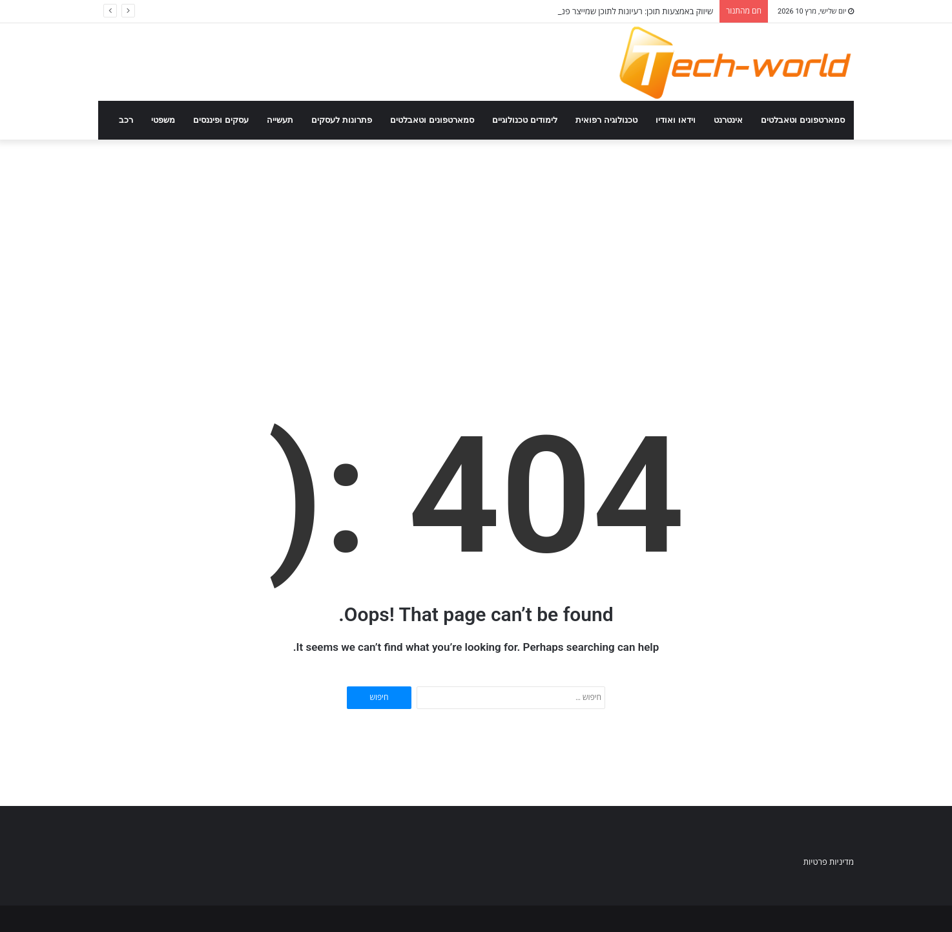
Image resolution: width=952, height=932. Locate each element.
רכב (126, 120)
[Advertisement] (476, 249)
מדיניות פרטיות (828, 862)
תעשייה (280, 120)
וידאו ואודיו (676, 120)
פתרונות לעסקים (341, 120)
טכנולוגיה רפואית (606, 120)
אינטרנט (728, 120)
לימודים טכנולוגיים (524, 120)
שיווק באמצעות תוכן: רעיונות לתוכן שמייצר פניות (632, 11)
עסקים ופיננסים (221, 120)
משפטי (163, 120)
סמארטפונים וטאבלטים (803, 120)
